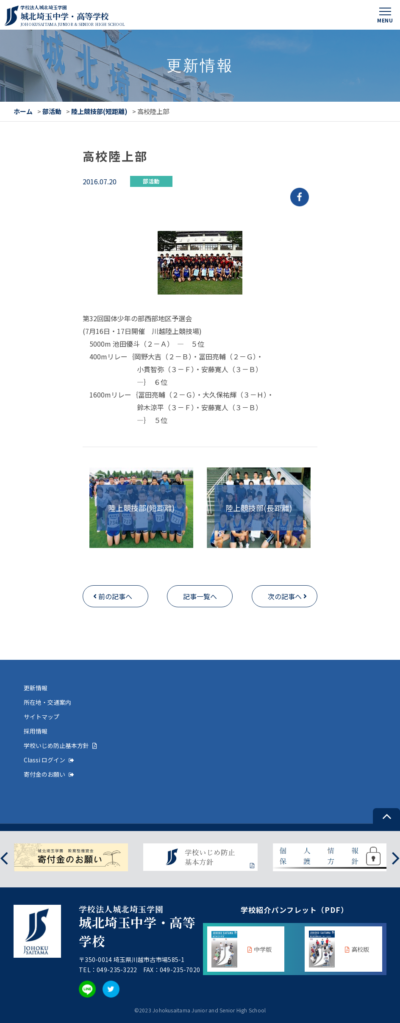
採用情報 (35, 731)
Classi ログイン (49, 760)
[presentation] (4, 857)
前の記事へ (115, 596)
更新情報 (35, 688)
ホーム (23, 111)
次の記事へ (285, 596)
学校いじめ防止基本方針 (60, 745)
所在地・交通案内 (47, 702)
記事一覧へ (200, 596)
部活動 (51, 111)
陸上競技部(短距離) (99, 111)
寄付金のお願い (49, 774)
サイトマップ (41, 716)
